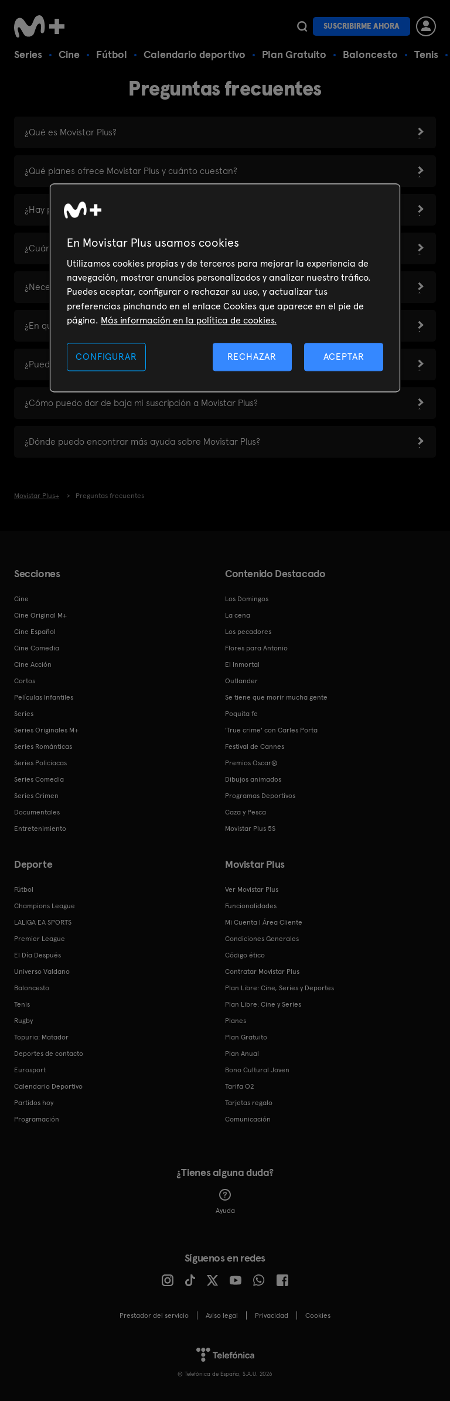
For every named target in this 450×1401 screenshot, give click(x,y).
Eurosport (30, 1070)
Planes (235, 1021)
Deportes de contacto (48, 1053)
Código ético (245, 955)
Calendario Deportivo (48, 1086)
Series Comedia (39, 779)
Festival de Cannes (254, 746)
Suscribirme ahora (361, 26)
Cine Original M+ (40, 615)
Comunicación (248, 1119)
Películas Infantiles (43, 697)
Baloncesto (370, 54)
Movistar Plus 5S (250, 828)
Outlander (241, 681)
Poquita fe (241, 714)
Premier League (39, 939)
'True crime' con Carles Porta (271, 730)
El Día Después (37, 955)
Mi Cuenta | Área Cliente (263, 922)
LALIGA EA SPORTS (42, 922)
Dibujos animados (253, 779)
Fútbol (111, 54)
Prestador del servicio (154, 1315)
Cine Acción (33, 664)
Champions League (44, 906)
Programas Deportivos (260, 796)
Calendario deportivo (195, 54)
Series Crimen (36, 796)
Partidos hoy (33, 1103)
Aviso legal (222, 1315)
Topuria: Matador (41, 1037)
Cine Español (35, 632)
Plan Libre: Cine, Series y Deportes (279, 988)
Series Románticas (43, 746)
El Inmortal (242, 664)
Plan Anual (242, 1053)
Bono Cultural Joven (257, 1070)
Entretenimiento (40, 828)
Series (28, 54)
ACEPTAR (343, 356)
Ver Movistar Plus (251, 889)
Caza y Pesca (245, 812)
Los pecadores (248, 632)
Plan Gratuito (294, 54)
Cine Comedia (36, 648)
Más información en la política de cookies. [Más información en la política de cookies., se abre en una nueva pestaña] (189, 320)
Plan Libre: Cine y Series (263, 1004)
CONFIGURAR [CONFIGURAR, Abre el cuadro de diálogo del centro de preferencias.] (106, 356)
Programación (36, 1119)
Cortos (24, 681)
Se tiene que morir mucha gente (276, 697)
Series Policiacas (40, 763)
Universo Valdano (42, 971)
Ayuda (225, 1202)
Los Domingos (246, 599)
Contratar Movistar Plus (262, 971)
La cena (237, 615)
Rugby (23, 1021)
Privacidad (271, 1315)
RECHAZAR (252, 356)
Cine (69, 54)
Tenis (426, 54)
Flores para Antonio (256, 648)
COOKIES (317, 1315)
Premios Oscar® (251, 763)
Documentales (37, 812)
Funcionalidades (251, 906)
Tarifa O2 (239, 1086)
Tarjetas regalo (248, 1103)
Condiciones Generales (262, 939)
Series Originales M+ (46, 730)
